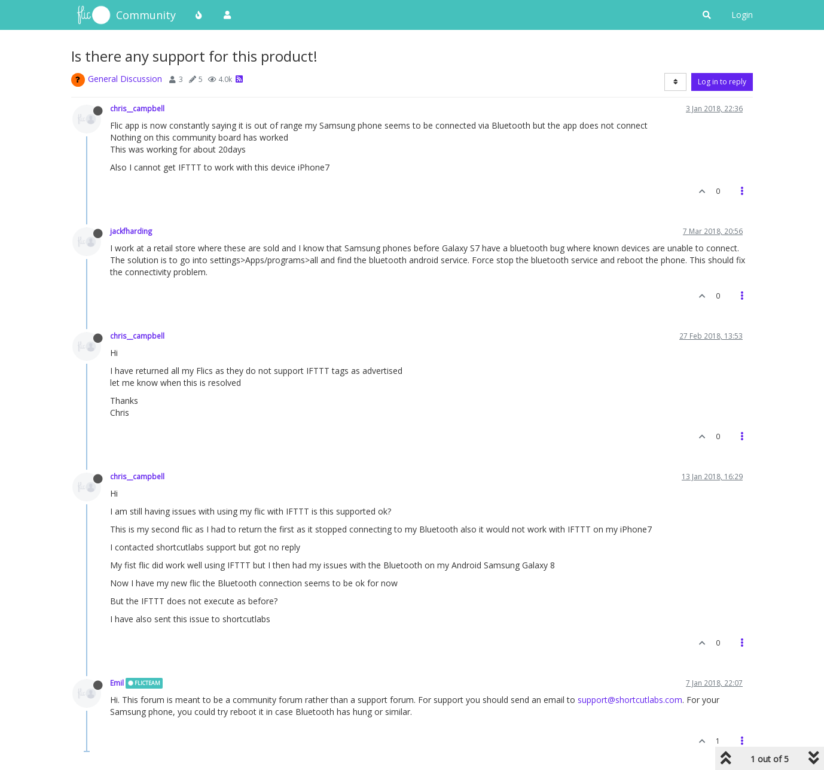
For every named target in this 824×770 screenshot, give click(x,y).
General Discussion (125, 78)
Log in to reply (722, 82)
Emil (117, 682)
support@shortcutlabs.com (630, 699)
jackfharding (131, 231)
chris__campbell (137, 108)
